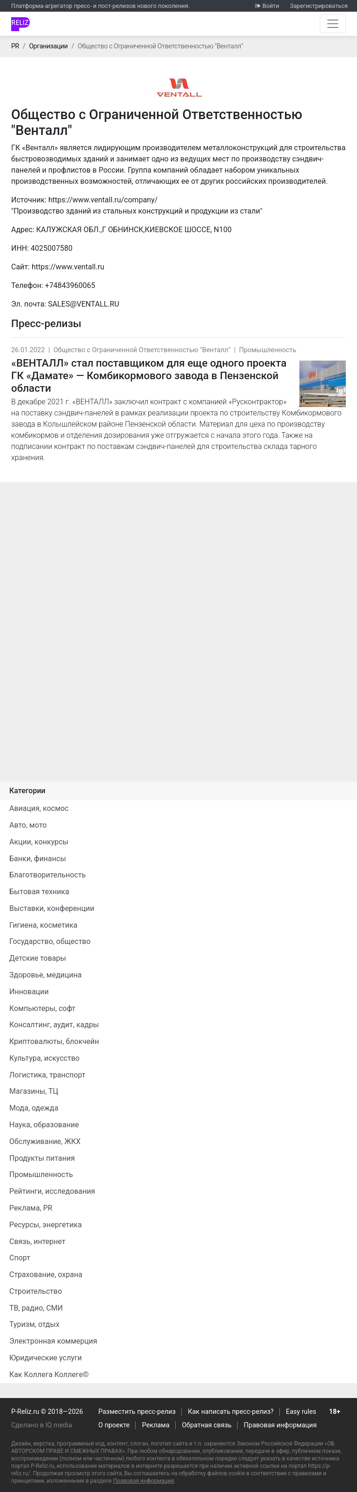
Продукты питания (42, 1158)
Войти (270, 5)
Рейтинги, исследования (52, 1191)
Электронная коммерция (53, 1341)
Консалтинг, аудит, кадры (54, 1024)
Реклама (156, 1425)
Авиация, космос (39, 808)
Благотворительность (47, 874)
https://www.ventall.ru (68, 266)
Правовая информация (280, 1425)
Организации (48, 46)
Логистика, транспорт (47, 1074)
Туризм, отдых (34, 1324)
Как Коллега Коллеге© (49, 1374)
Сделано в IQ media (41, 1425)
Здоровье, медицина (45, 974)
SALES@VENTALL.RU (83, 304)
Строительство (35, 1291)
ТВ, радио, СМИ (36, 1308)
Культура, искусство (44, 1058)
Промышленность (267, 350)
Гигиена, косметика (43, 925)
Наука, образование (44, 1124)
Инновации (29, 991)
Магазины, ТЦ (33, 1091)
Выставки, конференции (51, 908)
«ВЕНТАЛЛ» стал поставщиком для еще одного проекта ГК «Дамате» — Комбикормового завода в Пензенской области (148, 375)
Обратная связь (206, 1425)
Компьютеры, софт (42, 1008)
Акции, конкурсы (38, 841)
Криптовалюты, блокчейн (54, 1041)
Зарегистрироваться (319, 5)
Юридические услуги (45, 1357)
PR (15, 46)
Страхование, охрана (45, 1274)
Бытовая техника (39, 891)
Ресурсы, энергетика (45, 1224)
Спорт (19, 1257)
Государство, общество (50, 941)
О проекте (114, 1425)
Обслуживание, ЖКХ (44, 1141)
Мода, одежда (33, 1108)
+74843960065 (70, 285)
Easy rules (301, 1412)
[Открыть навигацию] (333, 23)
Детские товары (37, 958)
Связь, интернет (37, 1241)
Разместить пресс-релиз (137, 1412)
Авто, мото (27, 825)
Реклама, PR (31, 1208)
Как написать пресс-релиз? (230, 1412)
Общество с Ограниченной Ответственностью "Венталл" (142, 350)
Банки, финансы (37, 858)
